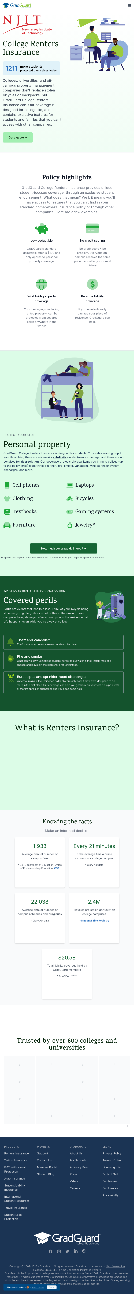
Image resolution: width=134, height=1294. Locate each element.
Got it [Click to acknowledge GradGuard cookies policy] (52, 1287)
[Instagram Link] (59, 1251)
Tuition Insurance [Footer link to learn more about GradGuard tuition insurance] (15, 1160)
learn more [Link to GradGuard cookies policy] (38, 1287)
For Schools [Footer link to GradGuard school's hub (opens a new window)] (78, 1160)
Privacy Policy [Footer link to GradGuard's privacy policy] (112, 1153)
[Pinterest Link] (83, 1251)
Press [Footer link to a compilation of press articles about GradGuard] (73, 1174)
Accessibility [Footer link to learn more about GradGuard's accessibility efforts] (111, 1195)
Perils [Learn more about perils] (7, 609)
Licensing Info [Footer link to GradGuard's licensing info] (112, 1167)
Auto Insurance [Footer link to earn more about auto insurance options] (14, 1178)
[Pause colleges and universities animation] (128, 1126)
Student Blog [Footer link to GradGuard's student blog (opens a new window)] (45, 1174)
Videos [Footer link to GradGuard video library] (74, 1181)
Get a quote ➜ (18, 137)
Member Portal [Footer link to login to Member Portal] (47, 1167)
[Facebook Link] (51, 1251)
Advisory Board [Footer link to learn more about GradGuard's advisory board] (80, 1167)
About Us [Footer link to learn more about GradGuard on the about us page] (76, 1153)
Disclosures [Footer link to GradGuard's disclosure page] (110, 1188)
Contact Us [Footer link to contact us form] (44, 1160)
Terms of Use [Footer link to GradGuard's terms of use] (112, 1160)
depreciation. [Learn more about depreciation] (30, 461)
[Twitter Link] (67, 1251)
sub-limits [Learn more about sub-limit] (59, 457)
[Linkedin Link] (76, 1251)
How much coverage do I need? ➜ (63, 548)
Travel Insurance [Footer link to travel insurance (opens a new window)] (15, 1207)
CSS (56, 868)
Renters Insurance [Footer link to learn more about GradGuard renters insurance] (16, 1153)
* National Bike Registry (94, 920)
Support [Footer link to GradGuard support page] (42, 1153)
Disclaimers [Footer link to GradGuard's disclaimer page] (110, 1181)
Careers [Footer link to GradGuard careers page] (75, 1188)
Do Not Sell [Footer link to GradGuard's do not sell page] (110, 1174)
